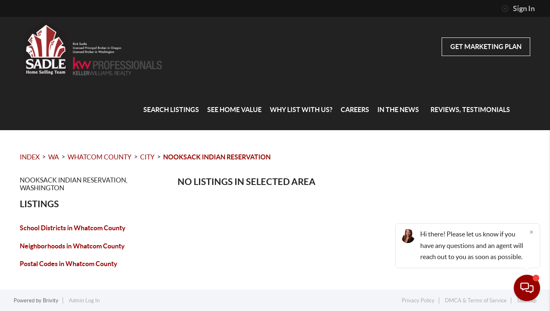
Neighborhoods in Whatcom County (72, 246)
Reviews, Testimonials (470, 109)
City (147, 157)
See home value (234, 109)
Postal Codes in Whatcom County (68, 263)
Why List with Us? (301, 109)
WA (53, 157)
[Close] (531, 232)
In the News (398, 109)
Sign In (518, 9)
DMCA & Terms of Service (476, 300)
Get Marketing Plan (486, 46)
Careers (355, 109)
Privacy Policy (418, 300)
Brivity (51, 300)
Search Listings (171, 109)
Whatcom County (99, 157)
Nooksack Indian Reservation (217, 157)
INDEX (30, 157)
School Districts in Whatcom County (73, 227)
